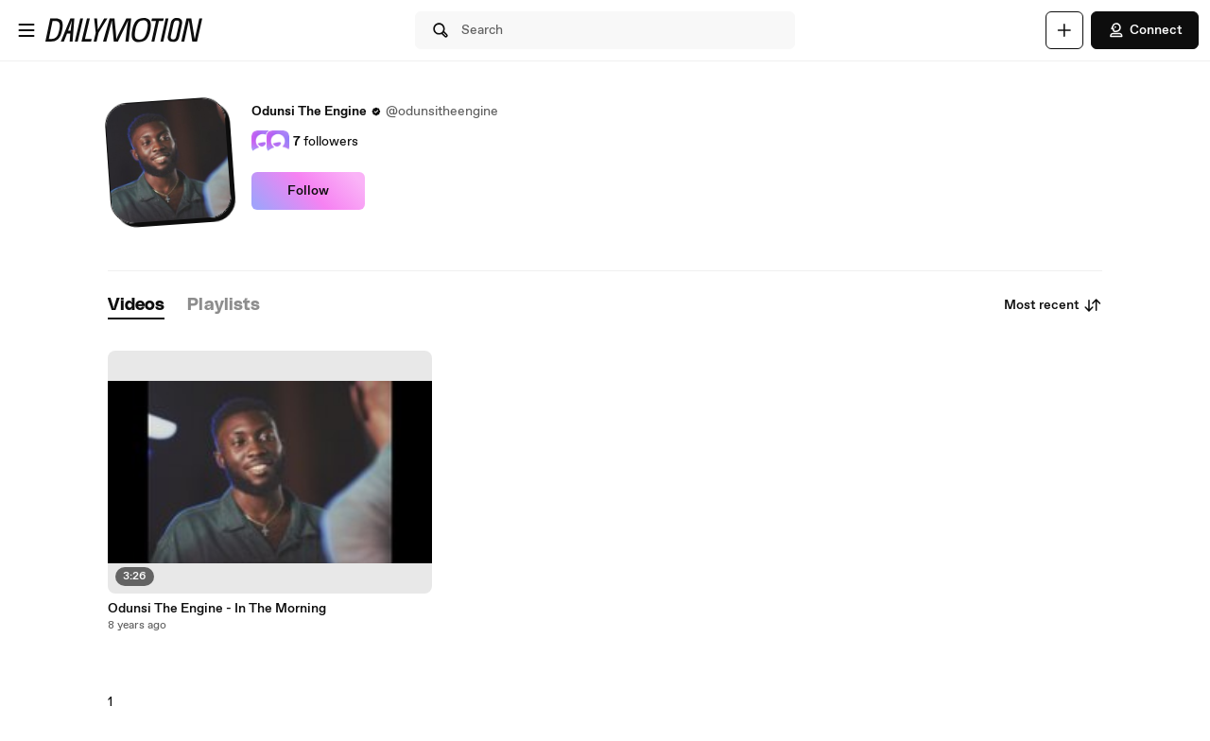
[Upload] (1064, 30)
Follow (308, 190)
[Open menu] (26, 30)
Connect (1145, 30)
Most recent (1053, 305)
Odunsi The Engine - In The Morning (217, 608)
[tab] (136, 306)
